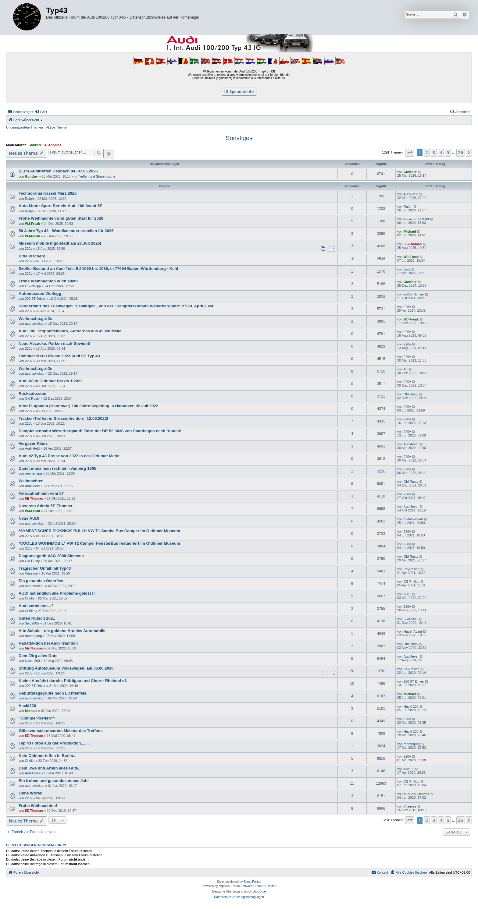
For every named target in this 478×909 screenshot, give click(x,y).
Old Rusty (32, 398)
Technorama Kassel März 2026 (48, 193)
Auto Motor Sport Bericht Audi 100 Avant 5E (60, 205)
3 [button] (434, 152)
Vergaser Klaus (33, 443)
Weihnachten (31, 481)
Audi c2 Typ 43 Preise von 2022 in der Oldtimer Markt (69, 456)
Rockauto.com (32, 393)
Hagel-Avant (413, 631)
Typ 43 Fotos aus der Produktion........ (54, 743)
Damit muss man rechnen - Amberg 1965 (57, 468)
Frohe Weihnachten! (38, 805)
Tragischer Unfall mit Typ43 (45, 568)
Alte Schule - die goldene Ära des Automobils (62, 630)
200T (407, 594)
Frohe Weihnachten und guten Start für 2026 (61, 218)
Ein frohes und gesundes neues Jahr (54, 780)
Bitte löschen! (32, 256)
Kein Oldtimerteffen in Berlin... (48, 755)
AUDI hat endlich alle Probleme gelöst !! (57, 593)
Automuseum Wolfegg (40, 293)
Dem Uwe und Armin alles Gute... (50, 768)
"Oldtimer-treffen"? (37, 718)
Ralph (29, 198)
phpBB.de (259, 891)
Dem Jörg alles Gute (38, 655)
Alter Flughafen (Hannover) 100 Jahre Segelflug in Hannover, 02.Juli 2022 (88, 406)
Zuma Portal (252, 881)
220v (28, 248)
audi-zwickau (35, 323)
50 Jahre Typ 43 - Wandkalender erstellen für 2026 (66, 230)
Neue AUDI (29, 518)
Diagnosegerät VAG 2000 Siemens (51, 556)
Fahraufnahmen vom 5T (41, 493)
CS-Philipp (33, 286)
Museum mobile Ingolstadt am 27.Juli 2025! (60, 243)
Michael (410, 231)
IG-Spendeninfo (239, 91)
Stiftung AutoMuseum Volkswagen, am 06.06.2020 (66, 668)
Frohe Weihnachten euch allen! (48, 281)
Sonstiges (239, 138)
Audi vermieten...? (36, 605)
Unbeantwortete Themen (24, 127)
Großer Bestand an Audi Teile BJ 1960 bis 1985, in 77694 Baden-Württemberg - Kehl (98, 268)
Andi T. (409, 769)
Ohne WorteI (30, 793)
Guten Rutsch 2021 (37, 618)
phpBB (223, 886)
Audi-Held (411, 194)
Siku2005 (32, 623)
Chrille (29, 598)
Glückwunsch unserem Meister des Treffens (61, 730)
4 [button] (441, 152)
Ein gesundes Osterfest (41, 580)
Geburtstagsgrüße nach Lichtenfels (52, 693)
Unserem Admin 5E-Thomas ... (48, 506)
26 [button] (460, 152)
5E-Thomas (52, 145)
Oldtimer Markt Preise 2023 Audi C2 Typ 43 (59, 356)
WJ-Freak (32, 223)
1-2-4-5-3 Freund (416, 219)
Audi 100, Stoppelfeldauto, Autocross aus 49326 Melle (70, 331)
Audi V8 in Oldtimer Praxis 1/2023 (51, 381)
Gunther (34, 145)
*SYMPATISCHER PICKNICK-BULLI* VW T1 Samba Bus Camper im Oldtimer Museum (99, 531)
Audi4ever (411, 444)
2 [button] (427, 152)
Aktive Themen (57, 127)
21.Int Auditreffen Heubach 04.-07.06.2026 (58, 171)
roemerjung (33, 473)
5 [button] (448, 152)
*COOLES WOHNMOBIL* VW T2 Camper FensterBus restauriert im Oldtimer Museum (99, 543)
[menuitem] (41, 111)
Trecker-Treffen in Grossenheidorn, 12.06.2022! (63, 418)
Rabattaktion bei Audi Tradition (48, 643)
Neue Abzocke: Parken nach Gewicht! (55, 343)
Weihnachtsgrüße (35, 318)
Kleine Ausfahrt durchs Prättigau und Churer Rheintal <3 (73, 680)
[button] (409, 153)
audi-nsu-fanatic (417, 794)
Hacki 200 (32, 661)
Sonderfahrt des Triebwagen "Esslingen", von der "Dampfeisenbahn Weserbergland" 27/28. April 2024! (117, 306)
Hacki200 (27, 705)
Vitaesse (31, 573)
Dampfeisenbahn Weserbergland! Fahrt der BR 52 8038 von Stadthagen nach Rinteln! (100, 431)
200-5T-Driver (35, 298)
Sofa (407, 269)
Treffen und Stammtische (96, 176)
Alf (406, 369)
